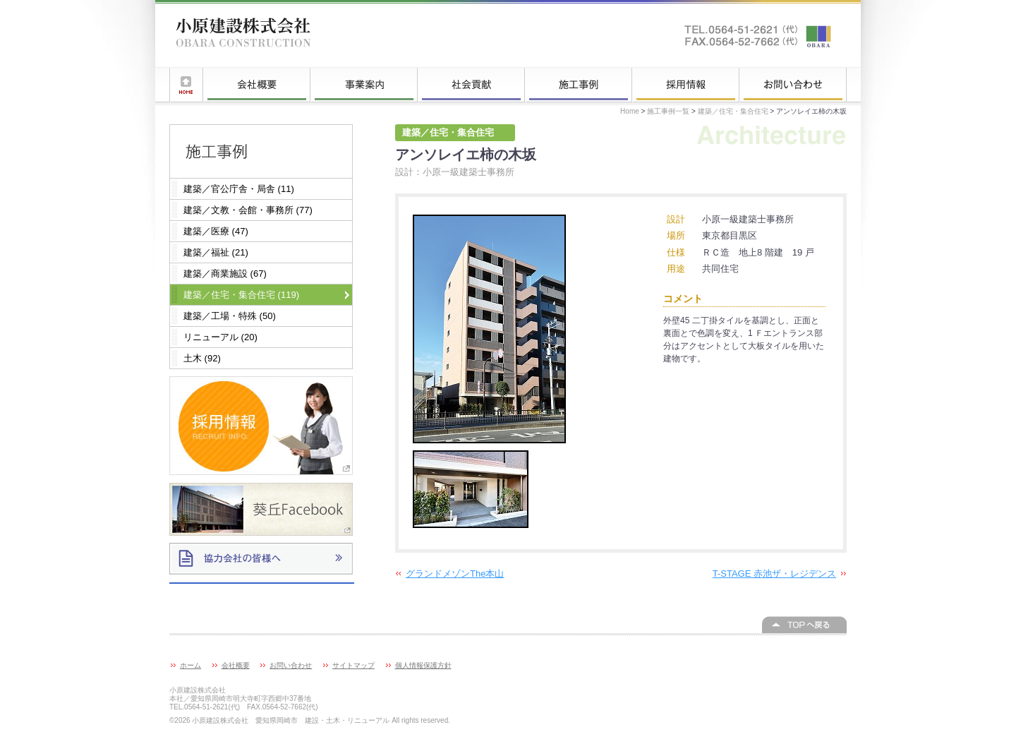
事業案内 (364, 84)
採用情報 (685, 84)
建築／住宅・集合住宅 (733, 111)
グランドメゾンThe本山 (455, 573)
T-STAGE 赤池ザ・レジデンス (774, 573)
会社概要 (256, 84)
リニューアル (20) (220, 337)
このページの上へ (804, 624)
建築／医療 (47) (215, 231)
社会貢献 (471, 84)
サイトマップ (353, 665)
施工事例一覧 (578, 84)
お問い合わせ (793, 84)
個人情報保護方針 (423, 665)
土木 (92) (202, 358)
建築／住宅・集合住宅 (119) (241, 294)
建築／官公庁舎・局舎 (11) (238, 189)
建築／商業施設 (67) (225, 273)
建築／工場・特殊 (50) (229, 316)
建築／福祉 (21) (215, 252)
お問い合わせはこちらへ (758, 35)
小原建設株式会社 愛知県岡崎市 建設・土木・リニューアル (243, 35)
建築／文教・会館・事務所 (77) (248, 210)
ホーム (186, 84)
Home (629, 111)
